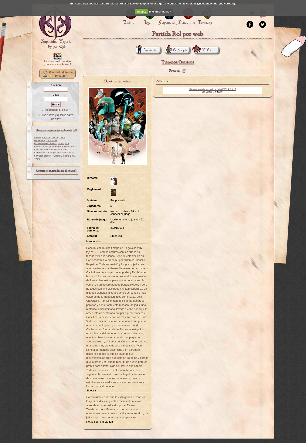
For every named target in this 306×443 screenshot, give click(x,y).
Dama (62, 137)
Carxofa (46, 137)
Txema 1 (67, 156)
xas (74, 156)
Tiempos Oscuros (177, 62)
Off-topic (162, 81)
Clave (56, 94)
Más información (160, 11)
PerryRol (61, 152)
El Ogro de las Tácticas (45, 143)
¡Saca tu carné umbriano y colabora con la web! (57, 63)
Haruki (61, 143)
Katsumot (49, 147)
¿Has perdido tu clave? (56, 109)
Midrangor (51, 152)
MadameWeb (46, 150)
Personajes (176, 50)
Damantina (39, 140)
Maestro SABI (60, 150)
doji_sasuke (51, 140)
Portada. (55, 28)
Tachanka (57, 156)
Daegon (54, 137)
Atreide (37, 137)
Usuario (56, 85)
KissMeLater (68, 147)
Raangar (71, 152)
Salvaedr (38, 156)
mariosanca (39, 152)
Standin (47, 156)
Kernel (58, 147)
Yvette (37, 159)
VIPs (202, 50)
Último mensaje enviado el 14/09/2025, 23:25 (212, 89)
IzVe (67, 143)
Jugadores (146, 50)
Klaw (36, 150)
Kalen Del (39, 147)
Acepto (141, 11)
